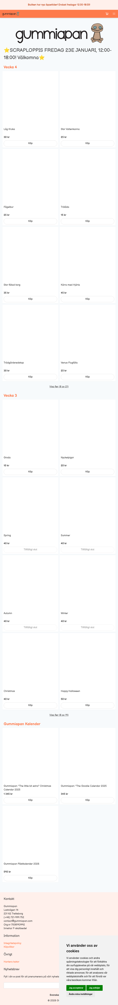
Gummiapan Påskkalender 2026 (21, 863)
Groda (7, 457)
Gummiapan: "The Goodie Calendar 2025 (84, 786)
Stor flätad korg (12, 285)
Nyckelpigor (67, 457)
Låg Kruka (9, 129)
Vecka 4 (10, 67)
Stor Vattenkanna (70, 129)
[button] (114, 14)
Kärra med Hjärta (70, 285)
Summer (65, 535)
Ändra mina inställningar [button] (80, 994)
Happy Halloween (70, 691)
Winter (64, 613)
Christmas (9, 691)
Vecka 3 (10, 395)
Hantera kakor (11, 961)
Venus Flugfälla (69, 362)
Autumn (8, 613)
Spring (7, 535)
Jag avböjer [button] (94, 988)
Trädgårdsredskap (14, 362)
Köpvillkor (9, 947)
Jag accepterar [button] (76, 988)
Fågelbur (9, 207)
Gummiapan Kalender (22, 724)
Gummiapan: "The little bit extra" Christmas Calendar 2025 (27, 788)
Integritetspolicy (12, 943)
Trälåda (65, 207)
